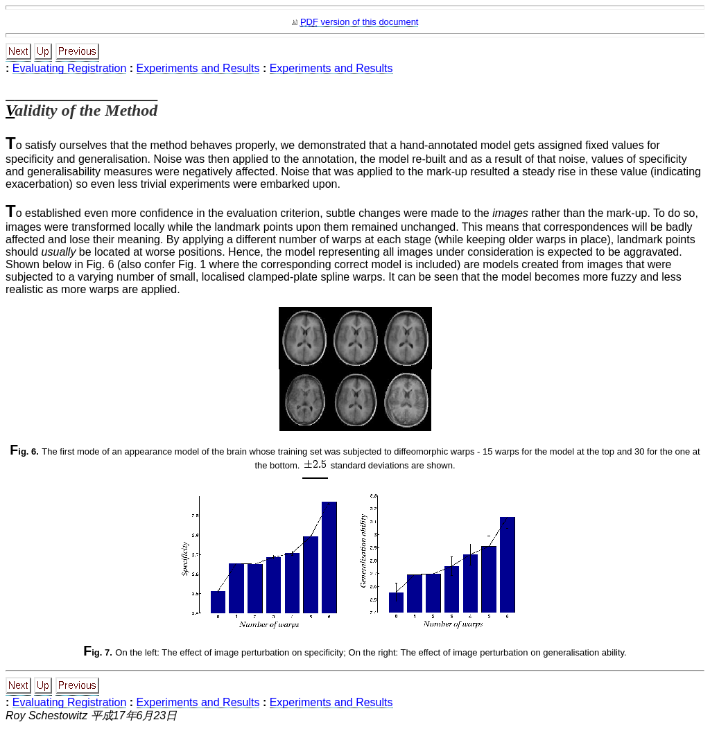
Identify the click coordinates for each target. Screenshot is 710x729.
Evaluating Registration (69, 68)
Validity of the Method (81, 110)
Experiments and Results (198, 68)
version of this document (359, 22)
